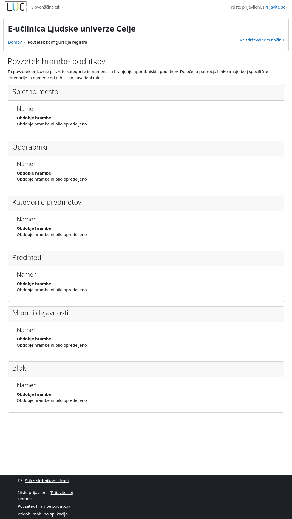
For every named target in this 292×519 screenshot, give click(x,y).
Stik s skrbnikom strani (43, 480)
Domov (15, 42)
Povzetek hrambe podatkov (44, 506)
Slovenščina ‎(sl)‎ (45, 7)
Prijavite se (274, 7)
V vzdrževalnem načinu (262, 40)
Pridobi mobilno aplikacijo (43, 514)
